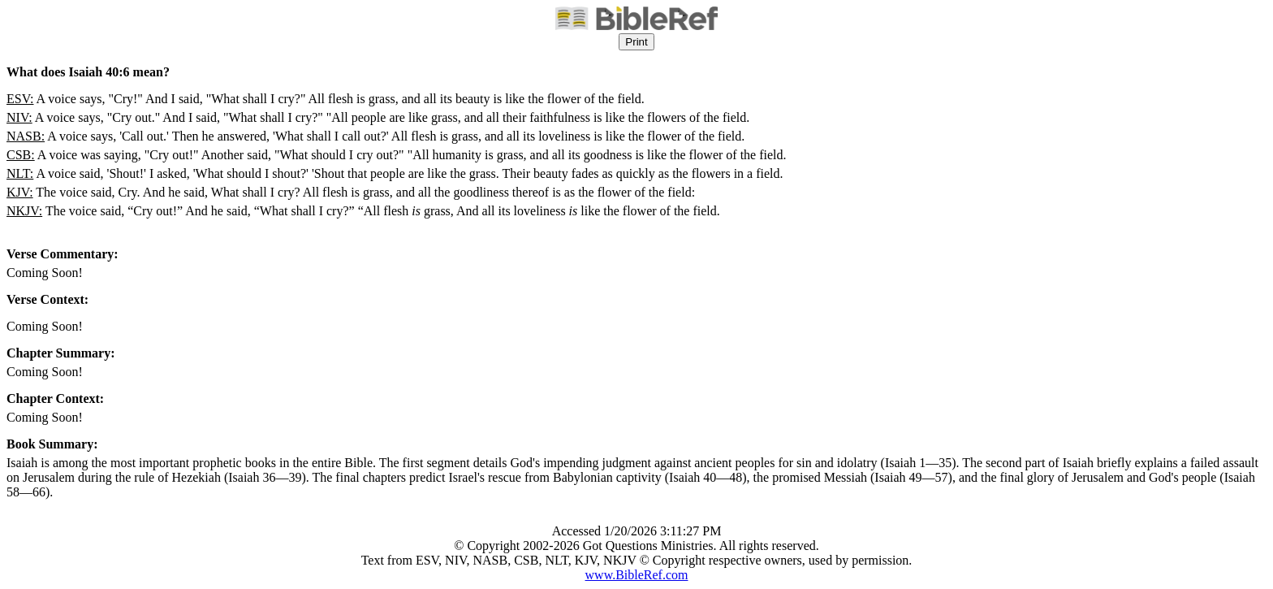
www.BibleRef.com (636, 575)
